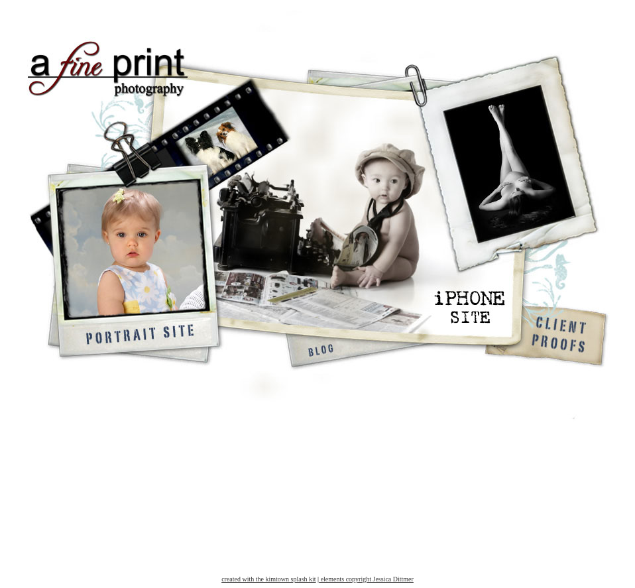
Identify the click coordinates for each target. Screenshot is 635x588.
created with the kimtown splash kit (268, 579)
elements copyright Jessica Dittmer (366, 579)
